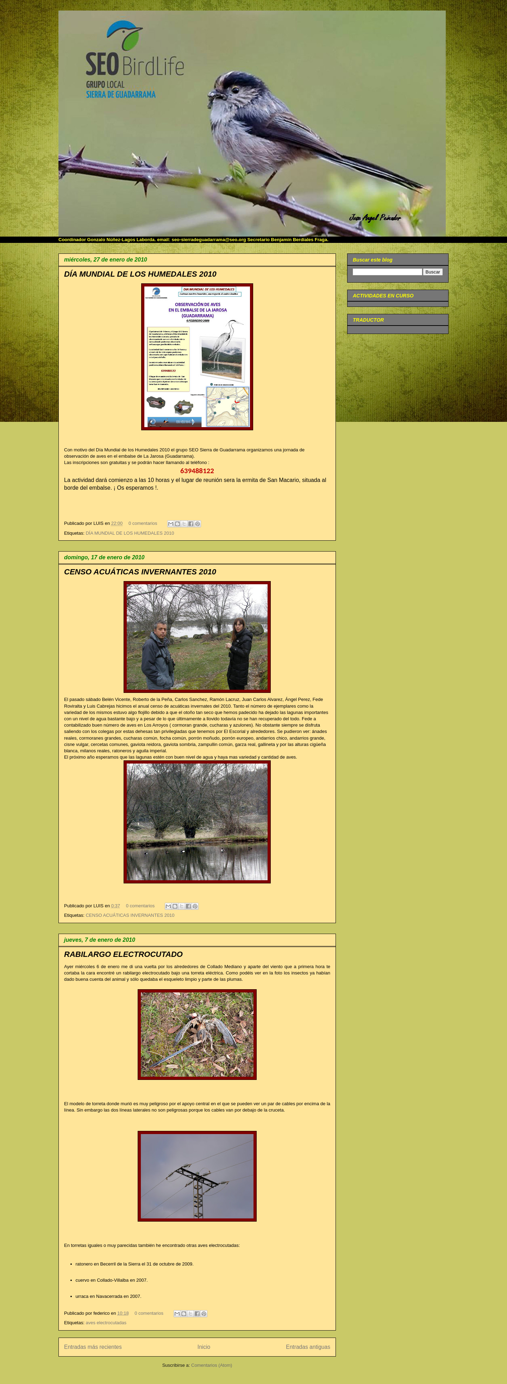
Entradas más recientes (93, 1347)
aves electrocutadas (106, 1322)
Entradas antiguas (308, 1347)
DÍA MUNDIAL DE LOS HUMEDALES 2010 (140, 274)
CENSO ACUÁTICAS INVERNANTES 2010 (140, 571)
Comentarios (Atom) (211, 1365)
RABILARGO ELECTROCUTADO (123, 954)
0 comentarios (143, 523)
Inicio (204, 1347)
